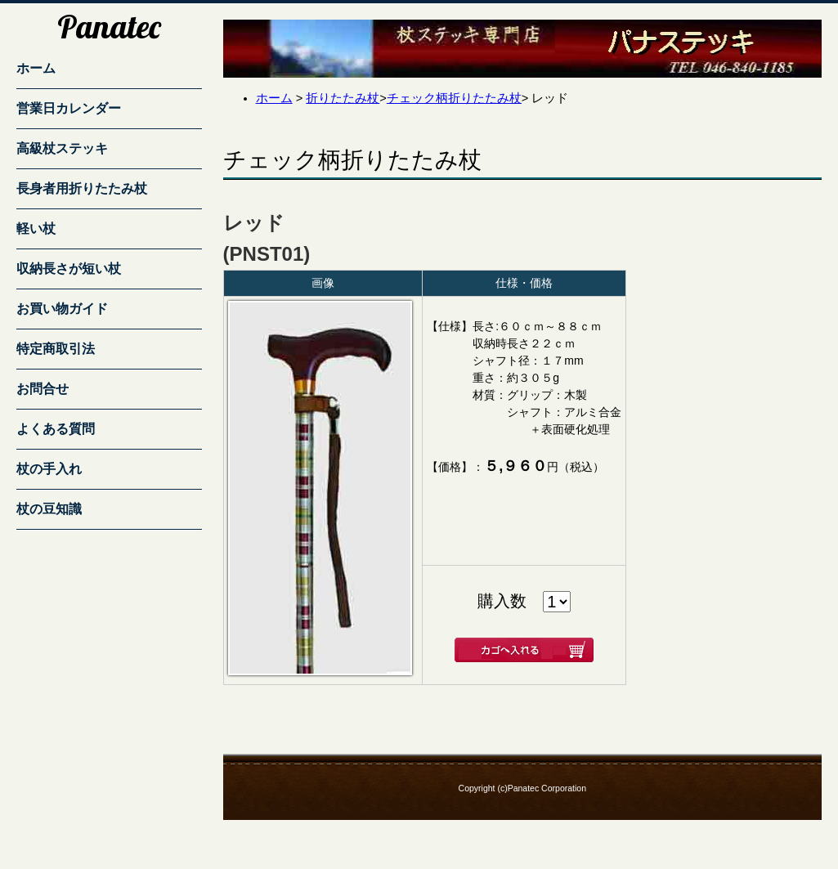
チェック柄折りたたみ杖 (454, 98)
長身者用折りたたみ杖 (81, 188)
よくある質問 (55, 429)
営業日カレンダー (68, 108)
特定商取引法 (55, 349)
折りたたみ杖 (342, 98)
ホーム (36, 68)
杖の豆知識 (49, 509)
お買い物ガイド (62, 309)
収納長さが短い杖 (68, 268)
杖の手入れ (49, 469)
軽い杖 (36, 228)
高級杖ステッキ (62, 148)
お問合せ (42, 389)
